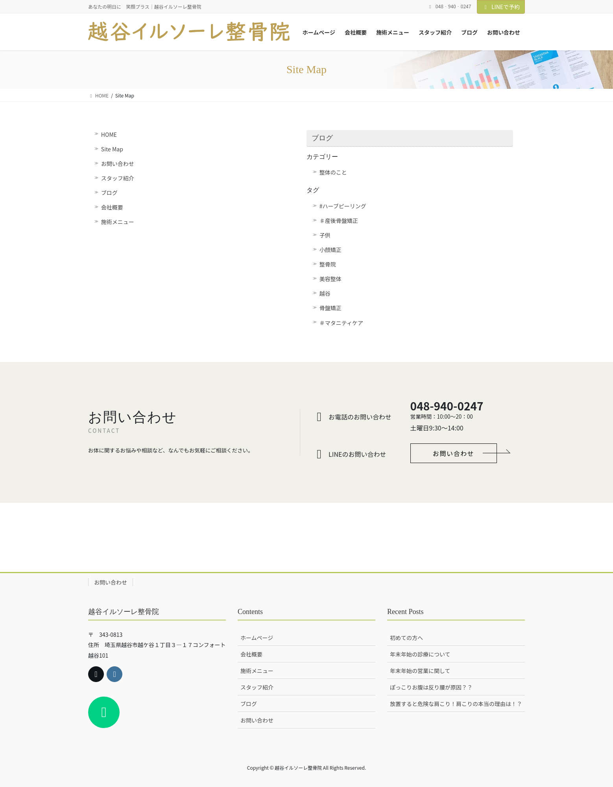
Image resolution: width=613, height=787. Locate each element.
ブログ (109, 193)
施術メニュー (117, 222)
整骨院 (327, 264)
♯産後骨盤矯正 (338, 220)
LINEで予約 (501, 7)
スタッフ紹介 (117, 178)
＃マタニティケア (341, 323)
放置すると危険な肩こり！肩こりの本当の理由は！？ (456, 704)
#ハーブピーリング (342, 206)
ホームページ (256, 638)
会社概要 (112, 207)
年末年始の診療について (420, 654)
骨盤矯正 (330, 308)
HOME (109, 134)
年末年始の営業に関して (420, 671)
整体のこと (333, 172)
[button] (453, 453)
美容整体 (330, 279)
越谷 (325, 293)
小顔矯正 (330, 250)
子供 (325, 235)
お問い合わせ (117, 163)
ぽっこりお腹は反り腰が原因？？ (431, 687)
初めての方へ (406, 638)
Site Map (112, 149)
